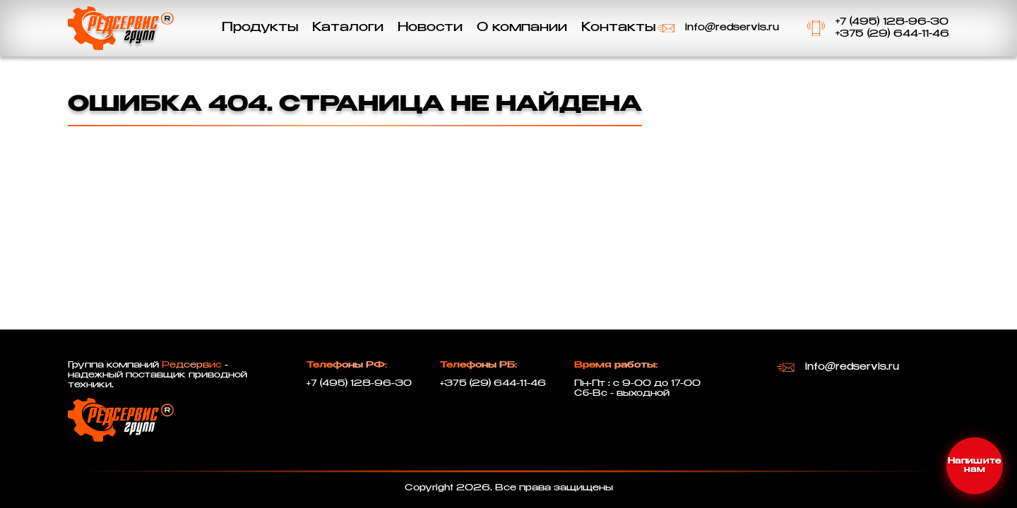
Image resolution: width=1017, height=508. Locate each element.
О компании (522, 28)
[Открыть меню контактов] (974, 465)
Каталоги (347, 28)
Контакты (618, 28)
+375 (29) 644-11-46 (892, 34)
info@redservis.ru (732, 27)
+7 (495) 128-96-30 (891, 22)
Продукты (260, 28)
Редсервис (192, 365)
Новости (430, 28)
